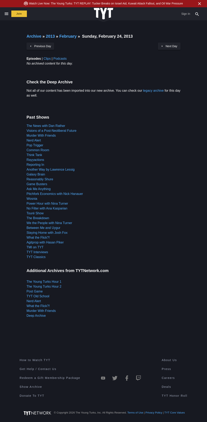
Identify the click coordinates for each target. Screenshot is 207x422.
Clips (47, 58)
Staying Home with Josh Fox (47, 232)
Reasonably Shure (39, 179)
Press (166, 369)
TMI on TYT (34, 247)
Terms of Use (135, 412)
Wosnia (31, 198)
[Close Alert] (199, 3)
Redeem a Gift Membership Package (50, 377)
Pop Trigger (34, 145)
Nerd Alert (33, 140)
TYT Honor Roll (174, 395)
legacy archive (153, 90)
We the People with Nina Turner (49, 223)
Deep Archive (36, 315)
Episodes (33, 58)
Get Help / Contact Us (38, 369)
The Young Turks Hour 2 (43, 286)
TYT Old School (37, 296)
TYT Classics (35, 257)
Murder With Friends (41, 135)
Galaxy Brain (35, 174)
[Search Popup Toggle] (197, 14)
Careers (168, 377)
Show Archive (31, 386)
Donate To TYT (32, 395)
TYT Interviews (37, 252)
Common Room (37, 150)
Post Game (34, 291)
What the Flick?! (38, 237)
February (68, 36)
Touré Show (35, 213)
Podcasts (60, 58)
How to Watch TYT (35, 360)
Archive (33, 36)
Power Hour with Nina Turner (47, 203)
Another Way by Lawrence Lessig (50, 169)
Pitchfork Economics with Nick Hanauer (54, 194)
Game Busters (36, 184)
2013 (50, 36)
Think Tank (34, 155)
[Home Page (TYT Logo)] (103, 14)
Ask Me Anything (38, 189)
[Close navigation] (6, 13)
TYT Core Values (174, 412)
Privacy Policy (154, 412)
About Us (169, 360)
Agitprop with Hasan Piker (45, 242)
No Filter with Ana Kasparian (46, 208)
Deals (166, 386)
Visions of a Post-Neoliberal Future (51, 130)
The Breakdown (37, 218)
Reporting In (35, 164)
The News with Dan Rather (45, 126)
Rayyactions (35, 160)
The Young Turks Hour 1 (43, 281)
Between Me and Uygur (43, 228)
